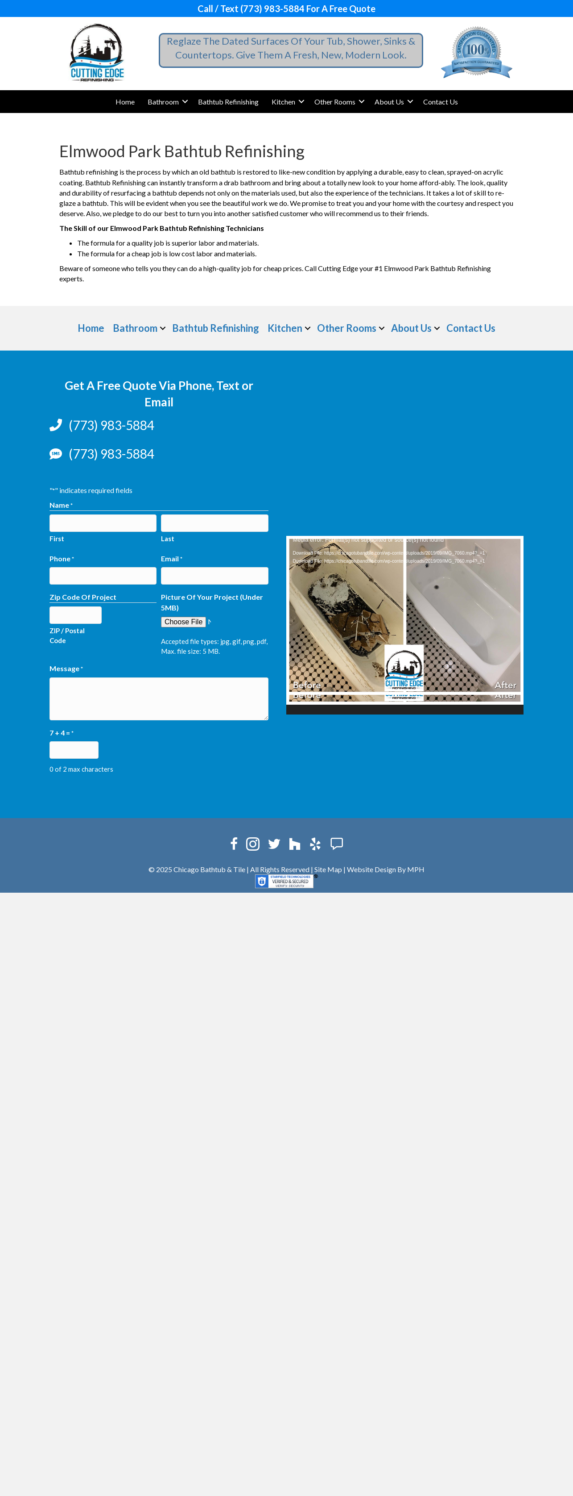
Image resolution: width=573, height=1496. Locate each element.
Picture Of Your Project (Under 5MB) (212, 602)
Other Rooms (334, 101)
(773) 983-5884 (111, 425)
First (56, 539)
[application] (405, 625)
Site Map (328, 869)
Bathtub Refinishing (228, 101)
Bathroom (163, 101)
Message (66, 668)
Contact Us (440, 101)
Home (125, 101)
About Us (389, 101)
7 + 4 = (61, 733)
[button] (185, 101)
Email (171, 559)
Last (167, 539)
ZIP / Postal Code (67, 635)
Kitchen (283, 101)
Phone (61, 559)
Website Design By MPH (386, 869)
